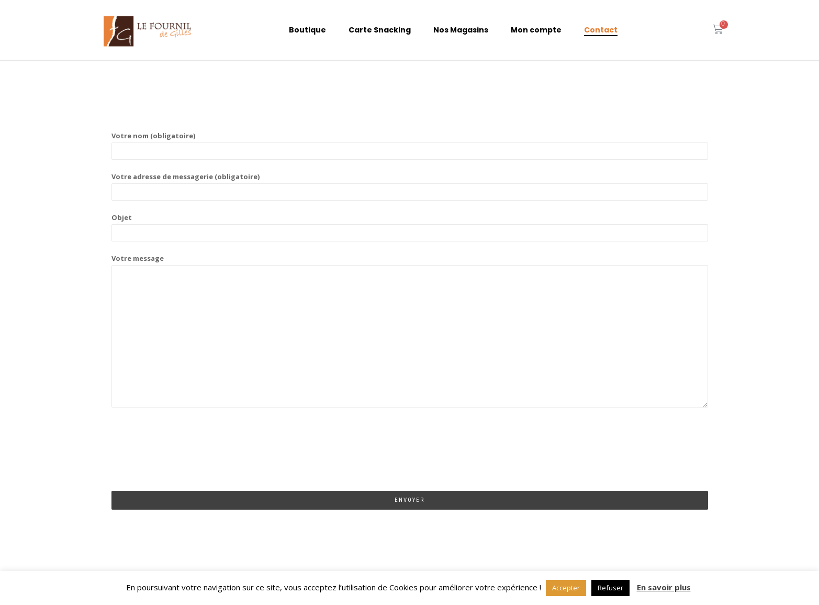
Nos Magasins (460, 30)
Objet (409, 225)
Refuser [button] (610, 587)
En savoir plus (664, 587)
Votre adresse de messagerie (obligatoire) (409, 184)
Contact (601, 30)
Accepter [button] (566, 587)
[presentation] (191, 458)
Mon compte (536, 30)
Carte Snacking (380, 30)
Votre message (409, 332)
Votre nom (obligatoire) (409, 143)
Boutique (307, 30)
